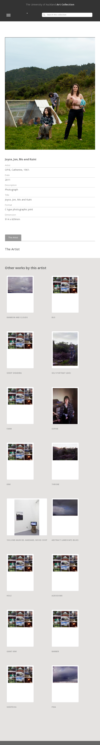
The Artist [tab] (13, 237)
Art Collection (50, 4)
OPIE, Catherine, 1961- (17, 169)
